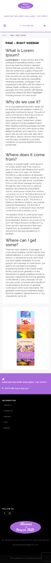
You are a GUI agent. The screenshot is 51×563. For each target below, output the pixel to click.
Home (4, 35)
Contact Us (8, 411)
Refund (7, 428)
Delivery (7, 416)
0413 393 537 (27, 26)
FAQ (5, 422)
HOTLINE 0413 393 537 (16, 388)
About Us (7, 405)
